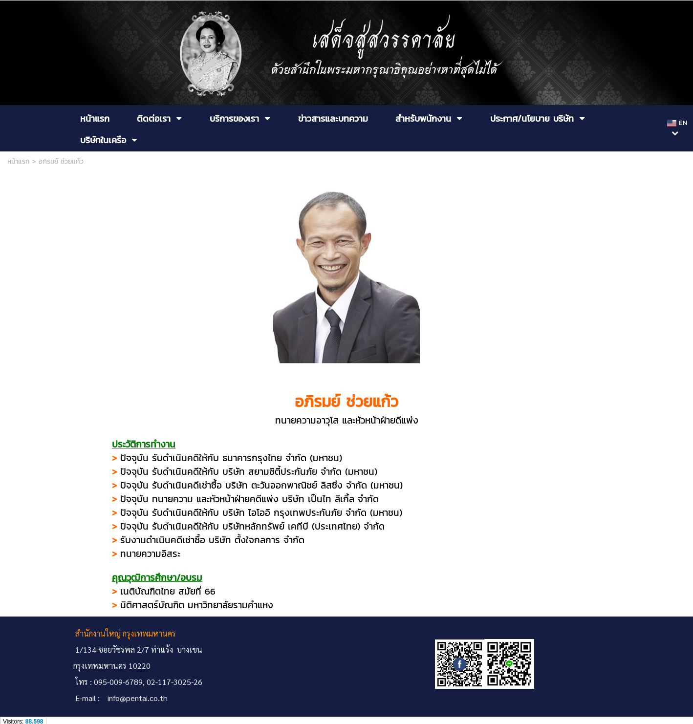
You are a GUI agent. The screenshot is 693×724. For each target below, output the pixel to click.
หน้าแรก (18, 161)
